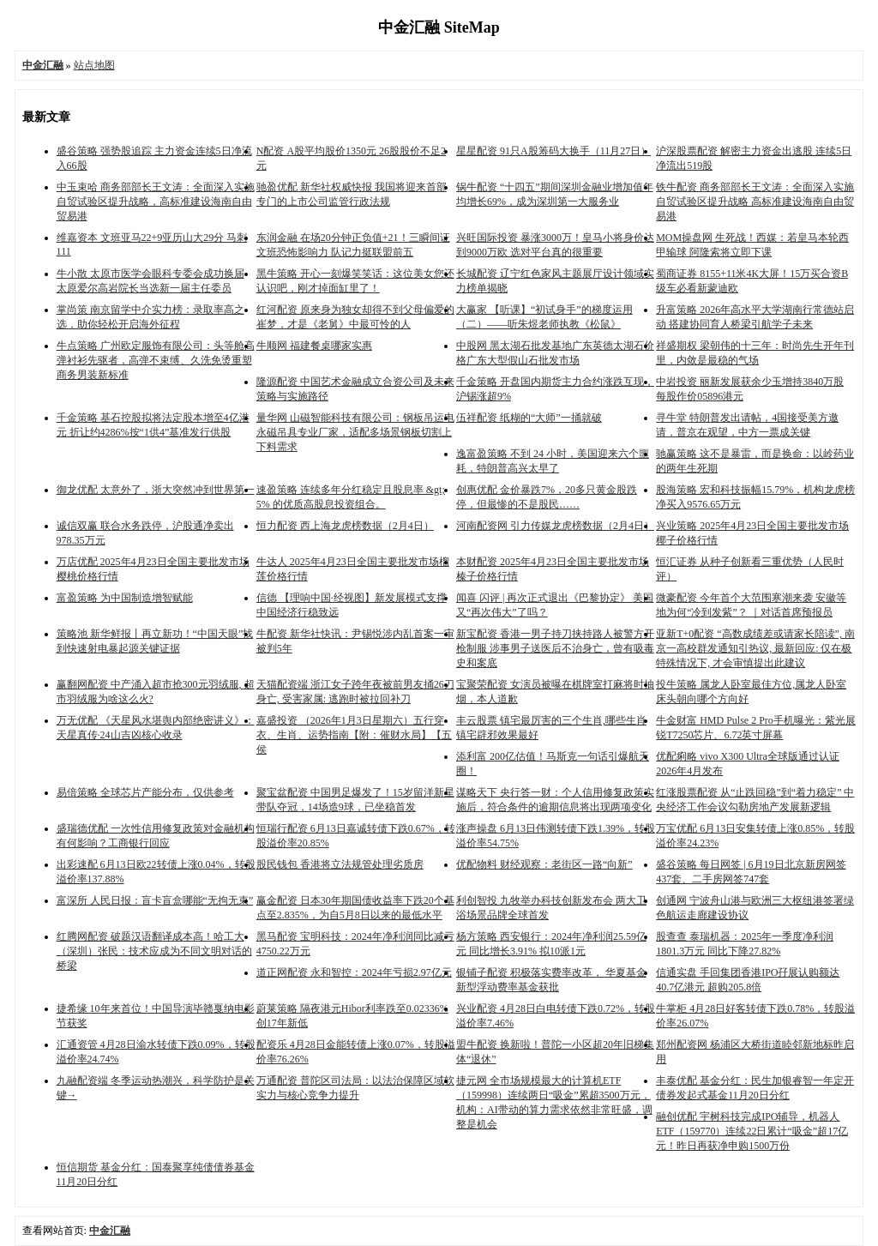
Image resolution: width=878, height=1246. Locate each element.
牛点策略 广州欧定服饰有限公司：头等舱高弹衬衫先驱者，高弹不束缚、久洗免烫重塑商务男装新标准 (156, 360)
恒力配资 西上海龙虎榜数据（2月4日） (345, 526)
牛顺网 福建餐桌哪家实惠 (314, 346)
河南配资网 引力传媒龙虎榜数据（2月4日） (555, 526)
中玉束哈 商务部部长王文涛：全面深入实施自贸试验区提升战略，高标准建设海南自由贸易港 (156, 201)
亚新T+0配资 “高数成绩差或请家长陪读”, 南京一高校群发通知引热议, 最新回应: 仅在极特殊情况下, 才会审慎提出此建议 (755, 648)
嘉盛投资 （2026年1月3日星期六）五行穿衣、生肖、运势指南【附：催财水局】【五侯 (354, 734)
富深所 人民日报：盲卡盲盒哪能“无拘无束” (155, 900)
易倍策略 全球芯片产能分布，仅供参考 (145, 792)
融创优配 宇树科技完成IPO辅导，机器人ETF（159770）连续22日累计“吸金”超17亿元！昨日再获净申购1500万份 (752, 1131)
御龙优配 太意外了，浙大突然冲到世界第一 (156, 490)
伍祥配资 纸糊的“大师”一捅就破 (529, 418)
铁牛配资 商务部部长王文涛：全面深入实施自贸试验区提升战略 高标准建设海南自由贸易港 (755, 201)
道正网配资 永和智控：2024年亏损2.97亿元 (354, 972)
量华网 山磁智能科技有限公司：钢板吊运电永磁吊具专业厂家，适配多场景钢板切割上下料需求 (355, 432)
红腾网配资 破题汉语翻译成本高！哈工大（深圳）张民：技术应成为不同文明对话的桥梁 (154, 951)
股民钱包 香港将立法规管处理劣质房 (340, 864)
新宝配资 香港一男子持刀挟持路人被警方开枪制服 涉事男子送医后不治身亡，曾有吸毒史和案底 (555, 648)
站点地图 (94, 65)
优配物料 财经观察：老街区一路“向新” (544, 864)
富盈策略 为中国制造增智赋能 (125, 598)
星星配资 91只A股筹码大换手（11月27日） (553, 151)
